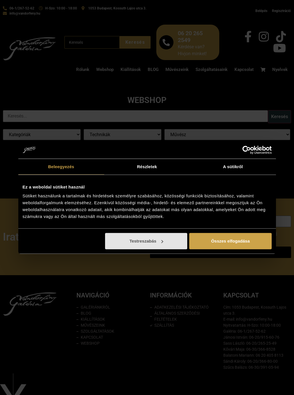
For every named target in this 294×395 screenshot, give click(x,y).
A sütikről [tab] (233, 166)
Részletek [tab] (147, 166)
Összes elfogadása (230, 241)
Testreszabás (146, 241)
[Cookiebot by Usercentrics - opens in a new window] (247, 150)
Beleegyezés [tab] (61, 166)
